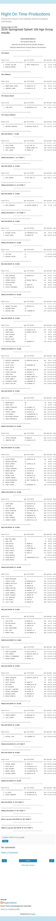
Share (5, 841)
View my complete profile (10, 909)
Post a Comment (9, 852)
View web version (28, 865)
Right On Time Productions (25, 14)
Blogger (32, 914)
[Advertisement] (28, 6)
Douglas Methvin (10, 903)
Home (28, 861)
